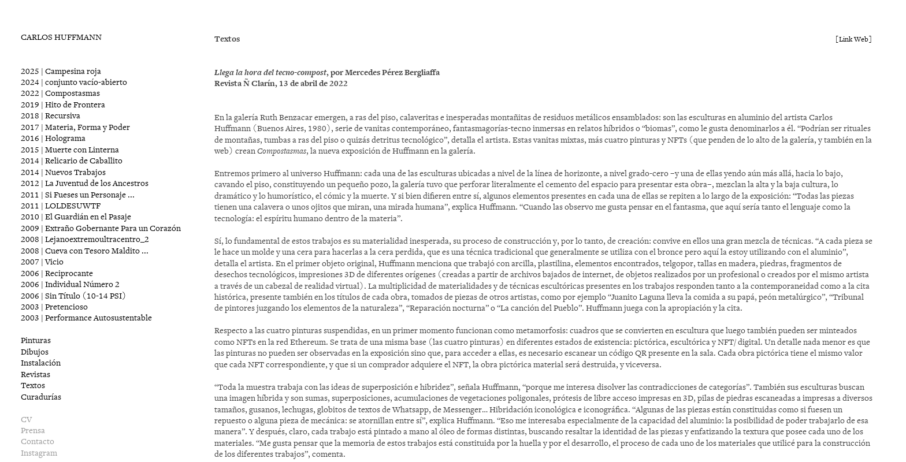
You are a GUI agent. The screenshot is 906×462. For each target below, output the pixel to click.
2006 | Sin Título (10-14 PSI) (74, 296)
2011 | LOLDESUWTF (61, 206)
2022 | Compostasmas (60, 93)
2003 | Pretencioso (54, 307)
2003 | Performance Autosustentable (86, 318)
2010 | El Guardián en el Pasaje (76, 217)
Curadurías (41, 397)
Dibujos (35, 352)
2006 (57, 273)
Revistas (35, 374)
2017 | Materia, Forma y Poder (75, 127)
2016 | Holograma (53, 138)
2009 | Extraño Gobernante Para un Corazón (101, 228)
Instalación (41, 363)
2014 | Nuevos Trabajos (63, 172)
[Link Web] (853, 39)
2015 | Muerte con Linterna (70, 150)
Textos (33, 385)
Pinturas (36, 340)
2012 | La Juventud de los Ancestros (84, 183)
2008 (84, 251)
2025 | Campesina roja (61, 71)
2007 (42, 262)
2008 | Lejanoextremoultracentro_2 (85, 239)
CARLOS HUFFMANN (61, 37)
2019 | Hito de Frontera (63, 105)
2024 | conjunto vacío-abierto (74, 82)
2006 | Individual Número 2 (70, 284)
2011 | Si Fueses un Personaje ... (78, 195)
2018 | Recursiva (50, 116)
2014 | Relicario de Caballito (71, 161)
